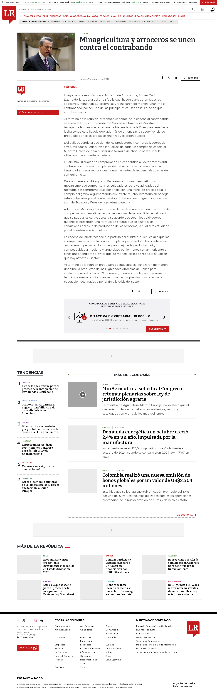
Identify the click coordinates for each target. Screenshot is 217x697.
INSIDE (181, 16)
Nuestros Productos (146, 629)
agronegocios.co (52, 684)
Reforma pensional (87, 22)
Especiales (85, 644)
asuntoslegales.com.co (29, 684)
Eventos (110, 644)
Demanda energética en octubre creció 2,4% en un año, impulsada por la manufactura (145, 437)
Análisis (109, 626)
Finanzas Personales (90, 648)
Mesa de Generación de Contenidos (154, 626)
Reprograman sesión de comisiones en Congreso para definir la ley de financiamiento (37, 449)
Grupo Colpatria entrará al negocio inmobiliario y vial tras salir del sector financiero (39, 409)
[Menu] (21, 16)
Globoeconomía (114, 648)
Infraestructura (87, 652)
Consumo (60, 637)
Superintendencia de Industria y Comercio (157, 652)
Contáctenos (143, 633)
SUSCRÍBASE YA (157, 329)
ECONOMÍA (42, 16)
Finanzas (59, 648)
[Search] (193, 9)
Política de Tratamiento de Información (156, 644)
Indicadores (61, 652)
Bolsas (25, 422)
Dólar (172, 22)
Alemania (55, 22)
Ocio (108, 656)
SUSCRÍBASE (208, 2)
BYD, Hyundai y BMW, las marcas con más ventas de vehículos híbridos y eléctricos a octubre (183, 589)
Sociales (59, 667)
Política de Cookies (146, 648)
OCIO (66, 16)
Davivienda (120, 22)
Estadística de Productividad (143, 22)
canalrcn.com (89, 687)
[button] (68, 317)
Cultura (110, 581)
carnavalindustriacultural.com (64, 687)
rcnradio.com (106, 687)
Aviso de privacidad (146, 637)
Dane (163, 22)
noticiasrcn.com (124, 687)
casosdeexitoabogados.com (32, 687)
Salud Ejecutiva (113, 659)
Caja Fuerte (86, 629)
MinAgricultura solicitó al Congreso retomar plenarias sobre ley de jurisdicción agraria (142, 394)
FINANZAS (29, 16)
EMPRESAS (55, 16)
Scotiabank (106, 22)
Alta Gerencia (87, 626)
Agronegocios (62, 626)
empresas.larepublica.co (76, 684)
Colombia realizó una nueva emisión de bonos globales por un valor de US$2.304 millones (147, 480)
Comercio (27, 478)
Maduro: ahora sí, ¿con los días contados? (38, 468)
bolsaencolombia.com (131, 684)
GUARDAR (190, 78)
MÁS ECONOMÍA (184, 515)
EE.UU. (46, 556)
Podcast (59, 659)
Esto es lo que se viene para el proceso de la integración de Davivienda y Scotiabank (40, 389)
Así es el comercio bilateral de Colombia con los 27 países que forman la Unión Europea (40, 486)
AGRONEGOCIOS (100, 16)
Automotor (174, 581)
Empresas (60, 644)
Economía (111, 637)
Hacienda (26, 441)
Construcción (29, 401)
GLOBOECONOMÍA (80, 16)
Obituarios (85, 656)
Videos (83, 667)
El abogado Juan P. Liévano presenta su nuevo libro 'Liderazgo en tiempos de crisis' (120, 589)
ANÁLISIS (116, 16)
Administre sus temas (31, 112)
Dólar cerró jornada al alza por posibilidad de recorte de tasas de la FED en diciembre (40, 429)
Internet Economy (64, 656)
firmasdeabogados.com (105, 684)
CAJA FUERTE (152, 16)
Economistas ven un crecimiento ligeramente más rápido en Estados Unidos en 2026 (58, 566)
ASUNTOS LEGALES (133, 16)
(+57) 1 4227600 (25, 637)
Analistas (27, 463)
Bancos (26, 382)
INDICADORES (169, 16)
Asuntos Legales (63, 629)
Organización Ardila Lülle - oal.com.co (184, 684)
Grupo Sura (69, 22)
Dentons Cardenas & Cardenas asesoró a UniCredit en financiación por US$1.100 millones (118, 566)
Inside (109, 652)
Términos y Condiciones (148, 641)
